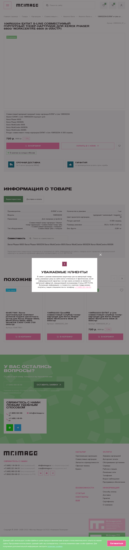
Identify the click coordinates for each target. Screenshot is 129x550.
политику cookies (54, 546)
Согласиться (116, 543)
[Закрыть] (100, 255)
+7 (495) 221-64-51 (83, 287)
